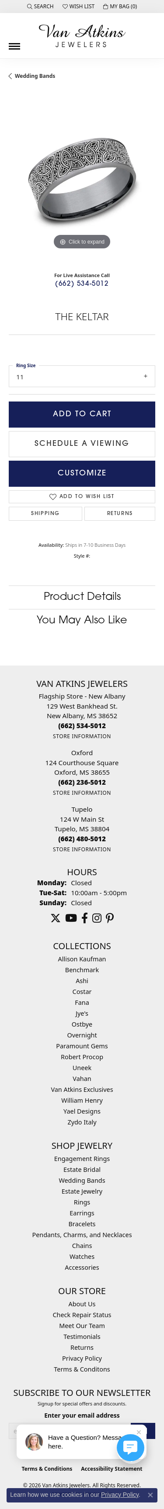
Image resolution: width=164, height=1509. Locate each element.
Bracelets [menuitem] (81, 1224)
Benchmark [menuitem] (82, 970)
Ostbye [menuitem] (82, 1024)
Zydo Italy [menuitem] (81, 1122)
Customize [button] (82, 473)
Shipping (45, 513)
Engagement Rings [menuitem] (82, 1158)
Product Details (82, 597)
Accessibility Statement (111, 1468)
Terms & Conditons (82, 1369)
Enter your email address (82, 1415)
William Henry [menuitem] (81, 1100)
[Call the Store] (82, 725)
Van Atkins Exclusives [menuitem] (82, 1089)
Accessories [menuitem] (82, 1267)
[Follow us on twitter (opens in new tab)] (55, 918)
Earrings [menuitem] (82, 1213)
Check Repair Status (82, 1315)
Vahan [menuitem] (82, 1078)
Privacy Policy (82, 1358)
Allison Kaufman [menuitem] (82, 959)
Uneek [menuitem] (82, 1068)
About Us (82, 1304)
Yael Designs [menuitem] (82, 1111)
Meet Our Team (82, 1326)
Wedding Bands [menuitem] (82, 1180)
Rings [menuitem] (82, 1202)
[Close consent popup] (150, 1495)
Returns (120, 513)
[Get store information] (82, 736)
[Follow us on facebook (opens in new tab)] (84, 918)
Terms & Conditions (46, 1468)
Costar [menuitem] (82, 991)
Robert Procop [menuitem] (82, 1057)
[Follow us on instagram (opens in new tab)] (96, 918)
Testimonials (81, 1336)
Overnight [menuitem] (82, 1035)
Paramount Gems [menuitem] (82, 1046)
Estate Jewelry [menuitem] (82, 1191)
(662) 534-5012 (81, 284)
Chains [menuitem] (82, 1245)
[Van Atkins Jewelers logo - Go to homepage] (82, 36)
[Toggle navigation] (14, 43)
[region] (82, 179)
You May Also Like (82, 621)
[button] (40, 6)
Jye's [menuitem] (82, 1013)
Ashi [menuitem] (82, 981)
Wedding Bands (35, 76)
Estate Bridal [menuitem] (82, 1169)
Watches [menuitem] (82, 1256)
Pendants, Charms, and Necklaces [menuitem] (82, 1235)
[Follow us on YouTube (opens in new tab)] (71, 918)
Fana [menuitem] (82, 1002)
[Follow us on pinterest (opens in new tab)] (110, 918)
